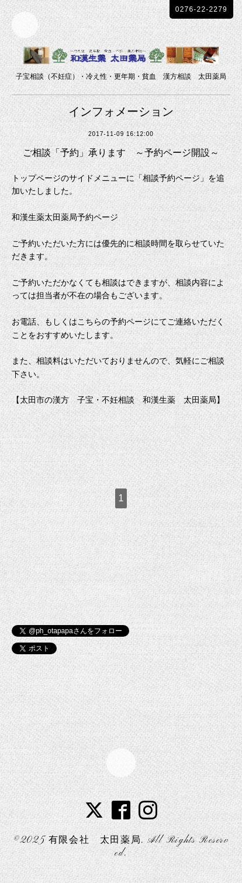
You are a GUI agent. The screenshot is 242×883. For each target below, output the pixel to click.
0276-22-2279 (201, 9)
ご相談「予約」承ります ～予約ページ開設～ (121, 153)
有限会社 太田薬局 (95, 840)
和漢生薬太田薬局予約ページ (65, 217)
